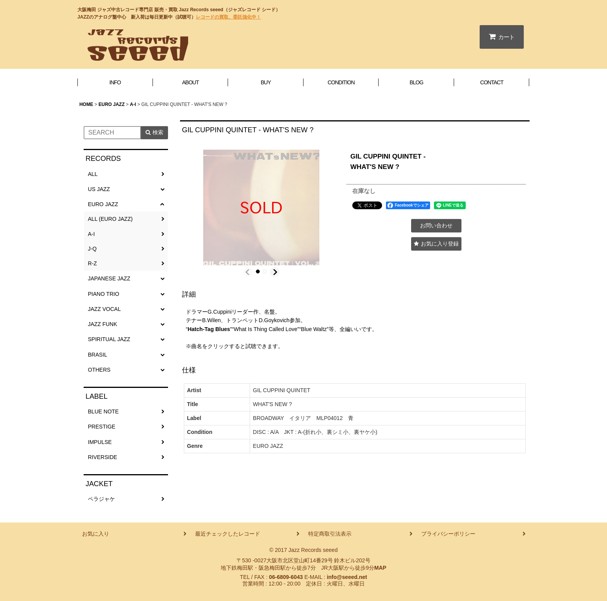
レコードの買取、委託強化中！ (228, 17)
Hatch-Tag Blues (209, 329)
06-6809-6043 (286, 577)
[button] (248, 272)
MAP (380, 568)
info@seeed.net (347, 577)
